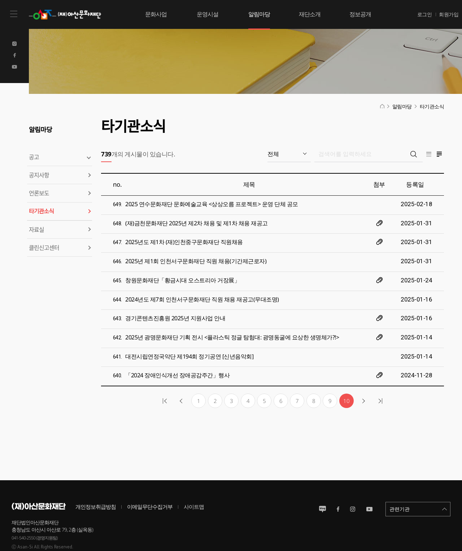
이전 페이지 (182, 380)
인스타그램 (353, 488)
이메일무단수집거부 (150, 486)
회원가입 (448, 14)
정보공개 (360, 14)
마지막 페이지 (379, 380)
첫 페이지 (165, 380)
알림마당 (259, 14)
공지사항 (39, 174)
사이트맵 (194, 486)
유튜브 (369, 488)
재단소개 (310, 14)
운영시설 (207, 14)
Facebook (14, 55)
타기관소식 (41, 211)
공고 (34, 156)
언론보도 (39, 192)
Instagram (14, 44)
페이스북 (338, 488)
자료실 (36, 229)
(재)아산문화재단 (67, 14)
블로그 (322, 488)
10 (346, 380)
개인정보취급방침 (95, 486)
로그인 (424, 14)
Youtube (14, 67)
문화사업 (156, 14)
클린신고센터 (44, 247)
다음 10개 (363, 380)
